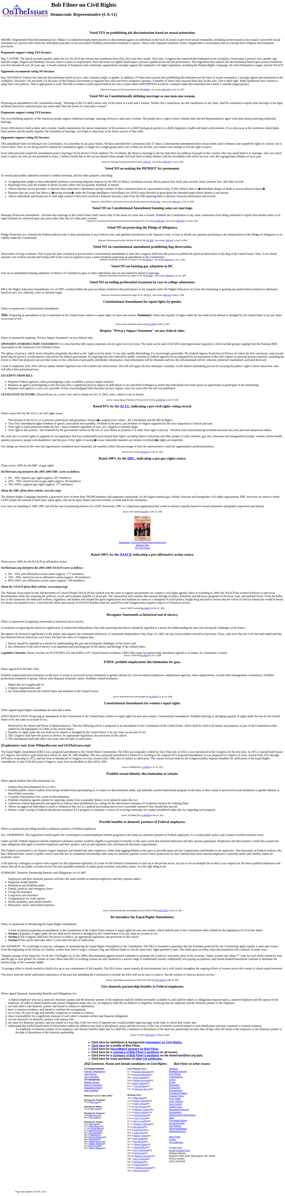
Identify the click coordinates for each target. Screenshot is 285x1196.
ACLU (125, 406)
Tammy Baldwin (96, 1148)
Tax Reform (175, 1126)
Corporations (175, 1077)
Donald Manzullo (142, 1071)
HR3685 (146, 90)
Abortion (173, 1068)
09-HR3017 (153, 697)
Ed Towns (139, 1153)
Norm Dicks (140, 1170)
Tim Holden (140, 1086)
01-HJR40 (152, 324)
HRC (131, 458)
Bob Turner (94, 1146)
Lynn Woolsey (140, 1106)
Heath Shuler (141, 1144)
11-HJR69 (145, 767)
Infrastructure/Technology (182, 1115)
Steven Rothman (141, 1074)
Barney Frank (140, 1135)
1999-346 (169, 276)
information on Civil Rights (163, 1042)
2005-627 (176, 202)
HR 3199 (156, 202)
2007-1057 (166, 90)
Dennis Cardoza (142, 1109)
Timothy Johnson (142, 1124)
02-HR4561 (160, 400)
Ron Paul (94, 1102)
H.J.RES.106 (159, 221)
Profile (172, 1139)
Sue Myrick (139, 1141)
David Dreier (141, 1115)
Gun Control (175, 1104)
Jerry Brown (90, 1074)
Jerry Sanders (91, 1077)
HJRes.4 (149, 260)
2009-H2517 (150, 1035)
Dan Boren (139, 1161)
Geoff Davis (139, 1129)
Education (174, 1085)
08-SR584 (144, 656)
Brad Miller (140, 1147)
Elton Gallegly (142, 1112)
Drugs (172, 1082)
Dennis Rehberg (96, 1137)
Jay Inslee (94, 1117)
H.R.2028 (149, 240)
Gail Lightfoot (91, 1090)
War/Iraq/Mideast (178, 1128)
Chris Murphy (95, 1126)
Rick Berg (93, 1139)
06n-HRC (144, 512)
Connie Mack (95, 1128)
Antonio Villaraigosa (94, 1071)
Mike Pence (94, 1115)
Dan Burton (138, 1126)
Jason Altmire (139, 1083)
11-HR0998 (145, 815)
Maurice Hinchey (143, 1156)
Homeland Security (179, 1109)
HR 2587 (149, 276)
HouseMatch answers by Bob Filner (134, 1048)
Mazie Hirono (94, 1130)
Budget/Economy (178, 1071)
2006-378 (166, 162)
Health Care (175, 1107)
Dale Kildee (139, 1138)
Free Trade (175, 1098)
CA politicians (176, 1142)
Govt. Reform (176, 1101)
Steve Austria (140, 1158)
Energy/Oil (174, 1087)
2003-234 (168, 260)
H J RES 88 (145, 162)
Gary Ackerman (141, 1150)
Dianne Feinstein (93, 1085)
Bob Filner (94, 1109)
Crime (172, 1079)
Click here (98, 1045)
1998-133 (167, 295)
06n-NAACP (145, 608)
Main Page (174, 1136)
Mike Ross (138, 1097)
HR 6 (149, 295)
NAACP (125, 554)
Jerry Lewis (140, 1118)
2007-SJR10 (160, 980)
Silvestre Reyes (142, 1089)
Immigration (175, 1112)
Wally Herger (139, 1103)
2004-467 (169, 240)
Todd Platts (139, 1164)
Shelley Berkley (96, 1144)
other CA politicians (148, 1058)
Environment (175, 1090)
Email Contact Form (179, 1150)
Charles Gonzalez (143, 1167)
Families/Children (178, 1093)
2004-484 (180, 221)
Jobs (171, 1117)
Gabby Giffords (140, 1100)
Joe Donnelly (94, 1133)
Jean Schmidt (140, 1077)
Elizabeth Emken (93, 1087)
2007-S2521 (163, 911)
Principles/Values (178, 1120)
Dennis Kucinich (142, 1080)
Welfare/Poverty (177, 1131)
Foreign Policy (176, 1096)
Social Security (177, 1123)
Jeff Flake (93, 1124)
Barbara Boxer (91, 1082)
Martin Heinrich (96, 1141)
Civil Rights (175, 1074)
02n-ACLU (145, 452)
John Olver (139, 1132)
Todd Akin (94, 1135)
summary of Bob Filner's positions (136, 1052)
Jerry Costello (140, 1121)
